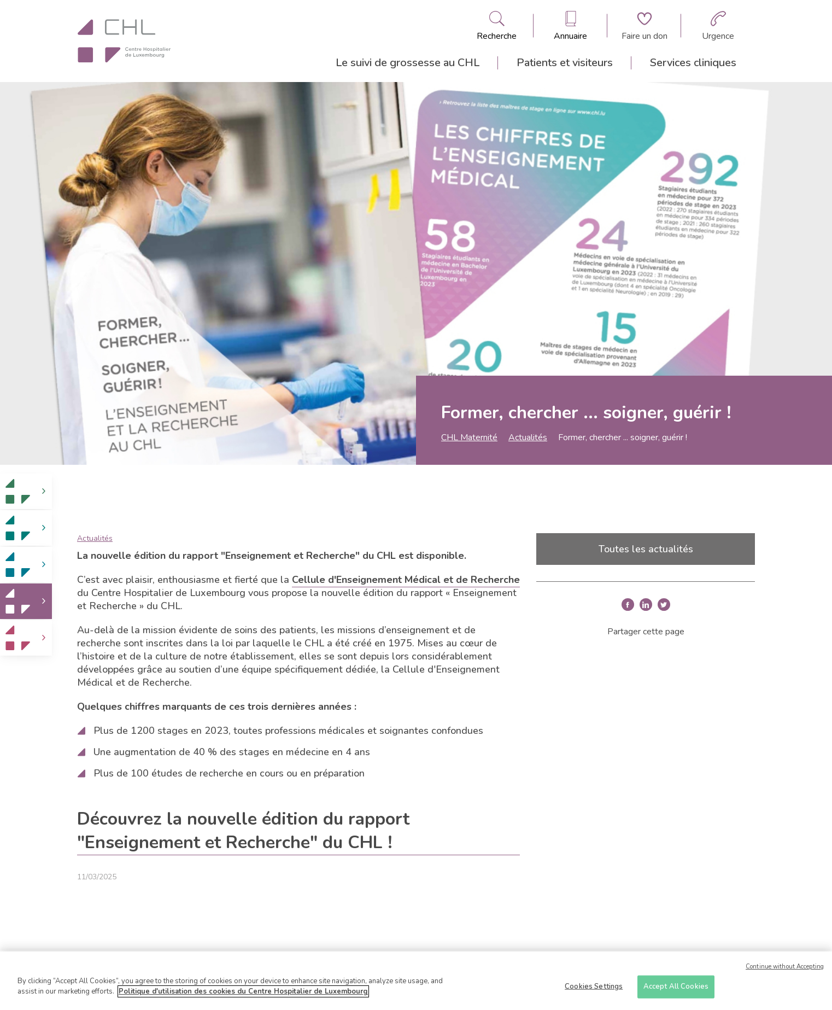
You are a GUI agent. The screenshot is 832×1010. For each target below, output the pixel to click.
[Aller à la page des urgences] (718, 25)
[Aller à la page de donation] (644, 25)
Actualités (527, 437)
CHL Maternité (469, 437)
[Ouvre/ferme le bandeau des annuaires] (570, 25)
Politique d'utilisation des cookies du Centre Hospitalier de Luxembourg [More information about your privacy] (243, 992)
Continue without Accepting (785, 967)
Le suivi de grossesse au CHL (407, 62)
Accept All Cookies (675, 986)
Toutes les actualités (646, 549)
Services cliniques (693, 62)
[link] (26, 491)
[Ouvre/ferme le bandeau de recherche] (497, 25)
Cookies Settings (594, 986)
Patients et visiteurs (565, 62)
